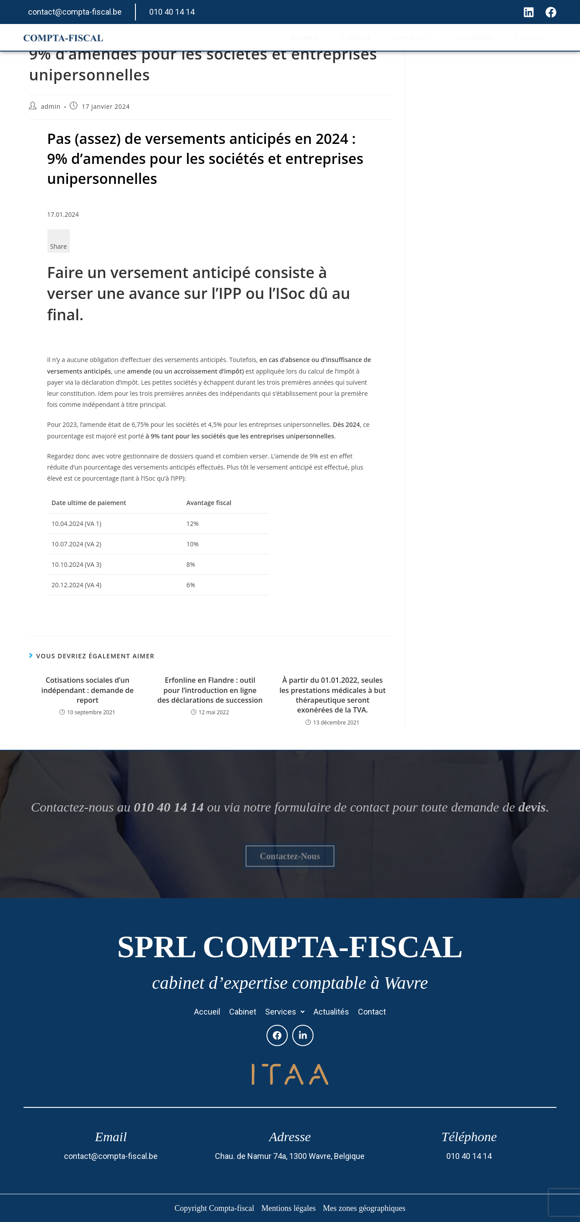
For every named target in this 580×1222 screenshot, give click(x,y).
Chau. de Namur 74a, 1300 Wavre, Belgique (290, 1156)
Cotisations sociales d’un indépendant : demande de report (87, 690)
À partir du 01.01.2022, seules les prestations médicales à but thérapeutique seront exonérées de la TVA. (332, 695)
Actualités (474, 37)
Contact (530, 37)
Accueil (304, 37)
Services (413, 37)
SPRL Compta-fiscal (290, 947)
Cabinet (355, 37)
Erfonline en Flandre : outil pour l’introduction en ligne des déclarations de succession (209, 690)
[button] (285, 1011)
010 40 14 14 (172, 11)
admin (50, 106)
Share (58, 246)
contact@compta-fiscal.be (75, 11)
